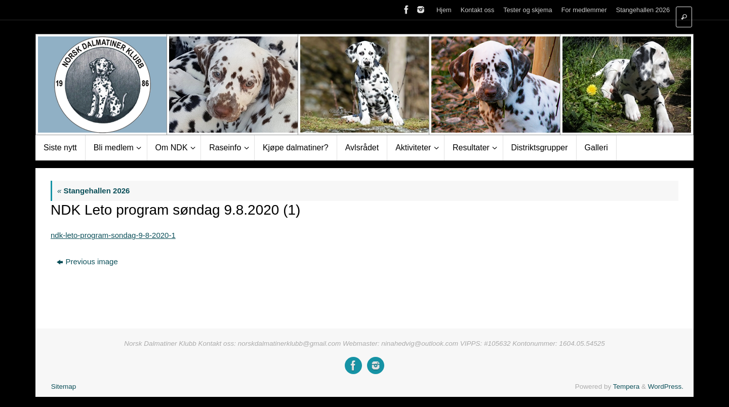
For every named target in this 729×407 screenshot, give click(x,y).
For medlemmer (584, 10)
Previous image (87, 261)
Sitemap (63, 386)
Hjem (444, 10)
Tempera (626, 386)
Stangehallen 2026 (643, 10)
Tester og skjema (527, 10)
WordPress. (665, 386)
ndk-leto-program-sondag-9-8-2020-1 (113, 235)
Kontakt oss (478, 10)
